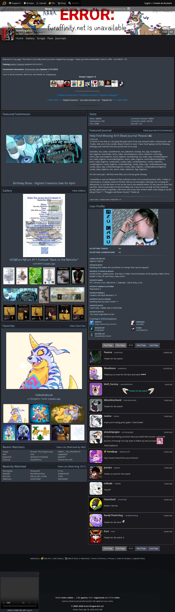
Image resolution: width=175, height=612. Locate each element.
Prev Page (120, 345)
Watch (164, 32)
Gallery (30, 38)
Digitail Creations (70, 100)
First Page (108, 345)
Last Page (154, 345)
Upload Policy (139, 558)
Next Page (141, 345)
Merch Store (72, 558)
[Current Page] (131, 345)
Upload (41, 3)
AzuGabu (140, 324)
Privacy (111, 558)
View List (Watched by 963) (71, 447)
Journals (60, 38)
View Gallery (79, 190)
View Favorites (78, 325)
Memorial (85, 558)
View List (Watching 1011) (72, 466)
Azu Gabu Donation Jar (90, 100)
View (157, 130)
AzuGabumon (142, 330)
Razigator (35, 398)
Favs (50, 38)
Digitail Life (107, 100)
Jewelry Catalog (17, 64)
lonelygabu (99, 330)
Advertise (34, 558)
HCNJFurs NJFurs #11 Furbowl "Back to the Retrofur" (44, 259)
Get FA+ (46, 558)
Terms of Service (98, 558)
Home (19, 38)
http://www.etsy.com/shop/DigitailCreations (106, 324)
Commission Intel (32, 69)
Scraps (41, 38)
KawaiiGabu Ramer (103, 336)
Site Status (58, 558)
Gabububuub (44, 395)
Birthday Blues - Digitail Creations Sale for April (44, 183)
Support (14, 3)
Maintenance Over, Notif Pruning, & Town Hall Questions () (90, 9)
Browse (29, 3)
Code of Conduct (123, 558)
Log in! (29, 610)
